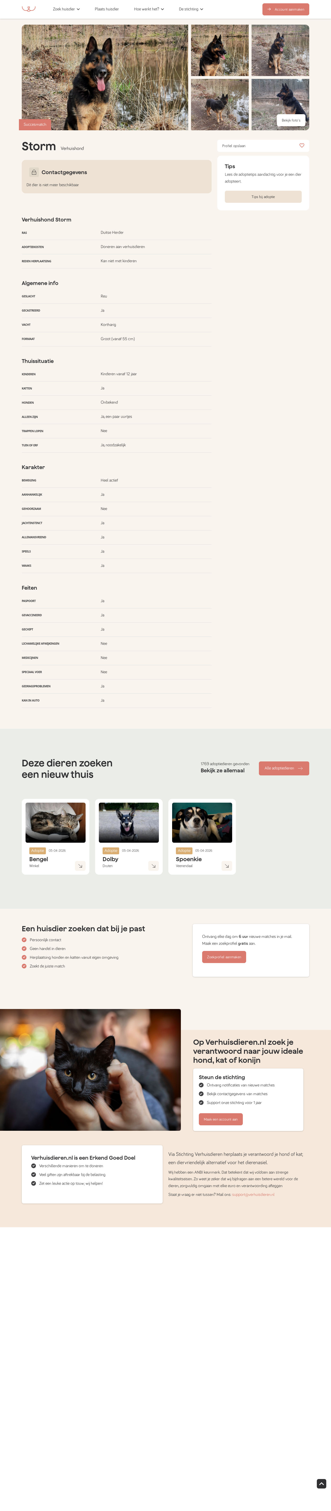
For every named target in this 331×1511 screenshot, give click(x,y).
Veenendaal (184, 866)
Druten (108, 866)
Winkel (34, 866)
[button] (128, 9)
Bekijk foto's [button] (291, 120)
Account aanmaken (285, 9)
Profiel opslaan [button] (263, 146)
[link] (106, 9)
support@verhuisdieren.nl (253, 1195)
